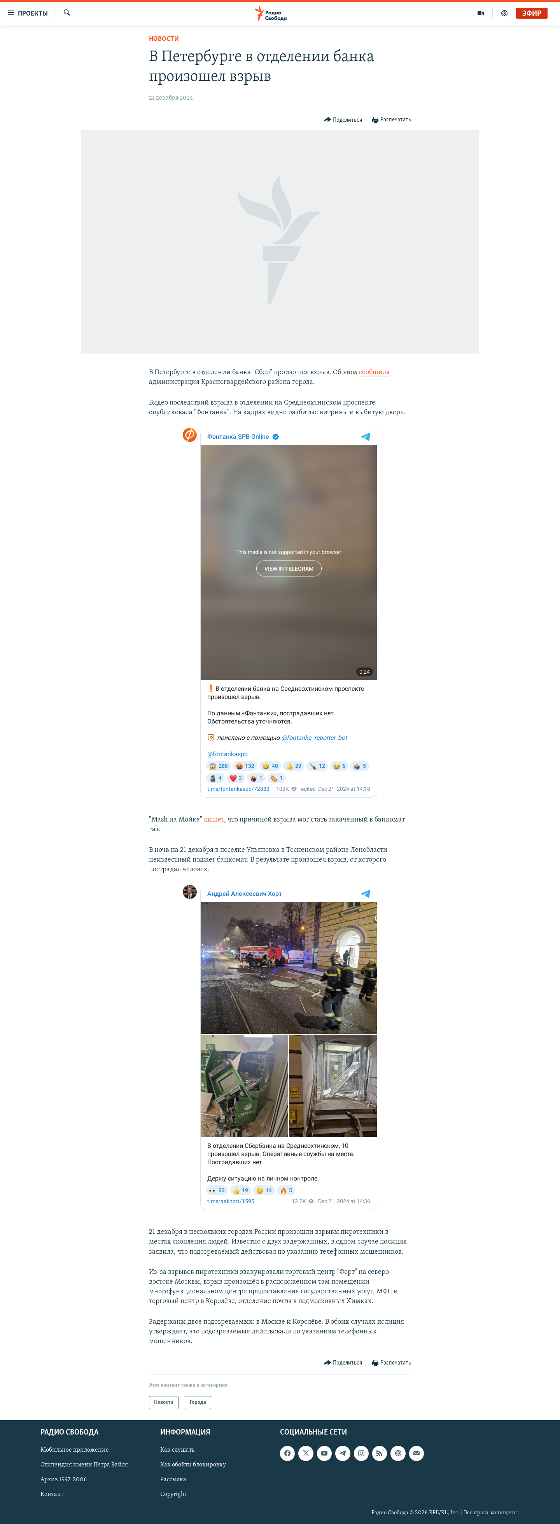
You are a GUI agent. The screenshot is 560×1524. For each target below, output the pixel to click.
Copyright (173, 1495)
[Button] (343, 120)
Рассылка (173, 1480)
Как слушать (177, 1450)
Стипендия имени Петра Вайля (84, 1465)
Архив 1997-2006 (63, 1480)
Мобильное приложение (74, 1450)
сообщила (374, 372)
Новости (164, 39)
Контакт (51, 1495)
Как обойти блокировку (193, 1465)
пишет (214, 819)
